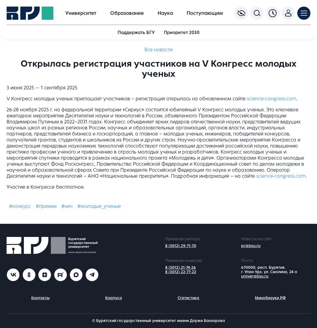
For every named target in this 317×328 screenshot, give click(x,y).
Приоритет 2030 (181, 32)
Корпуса (113, 298)
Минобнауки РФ (270, 298)
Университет (80, 13)
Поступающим (205, 13)
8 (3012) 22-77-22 (180, 272)
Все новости (158, 49)
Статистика (188, 298)
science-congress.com (271, 98)
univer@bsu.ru (255, 276)
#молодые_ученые (99, 206)
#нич (67, 206)
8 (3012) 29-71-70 (180, 246)
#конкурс (20, 206)
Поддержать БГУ (136, 32)
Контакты (40, 298)
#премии (46, 206)
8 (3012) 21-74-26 (180, 267)
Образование (127, 13)
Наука (165, 13)
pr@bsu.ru (251, 246)
